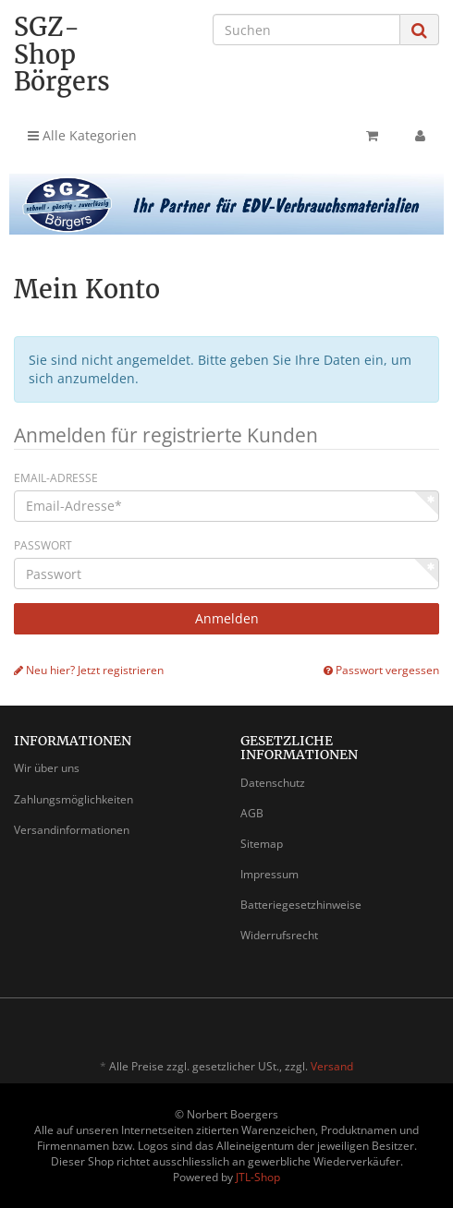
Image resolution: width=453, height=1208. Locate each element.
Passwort (43, 545)
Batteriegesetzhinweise (300, 904)
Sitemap (261, 844)
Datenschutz (272, 783)
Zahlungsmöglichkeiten (73, 799)
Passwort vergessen (381, 669)
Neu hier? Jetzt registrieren (89, 669)
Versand (332, 1066)
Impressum (269, 874)
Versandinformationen (71, 830)
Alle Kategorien (82, 135)
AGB (251, 813)
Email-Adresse (56, 478)
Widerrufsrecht (279, 935)
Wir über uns (47, 768)
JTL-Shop (258, 1177)
